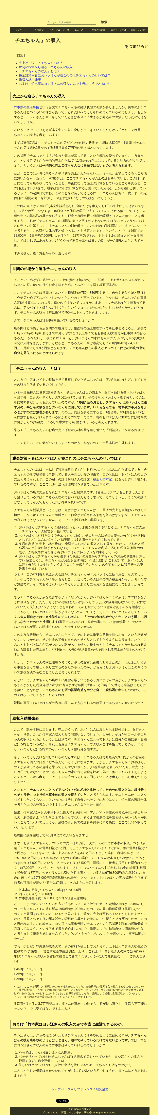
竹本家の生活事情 (26, 107)
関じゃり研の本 (138, 30)
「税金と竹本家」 (102, 479)
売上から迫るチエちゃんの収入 (41, 63)
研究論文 (39, 30)
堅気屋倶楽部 (98, 30)
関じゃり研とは (118, 30)
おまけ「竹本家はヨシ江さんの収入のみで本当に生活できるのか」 (66, 83)
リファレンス (83, 1089)
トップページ (19, 30)
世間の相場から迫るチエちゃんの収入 (46, 67)
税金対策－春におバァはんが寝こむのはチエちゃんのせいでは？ (65, 75)
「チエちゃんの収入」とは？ (39, 71)
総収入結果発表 (30, 79)
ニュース (79, 30)
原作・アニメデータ (59, 30)
